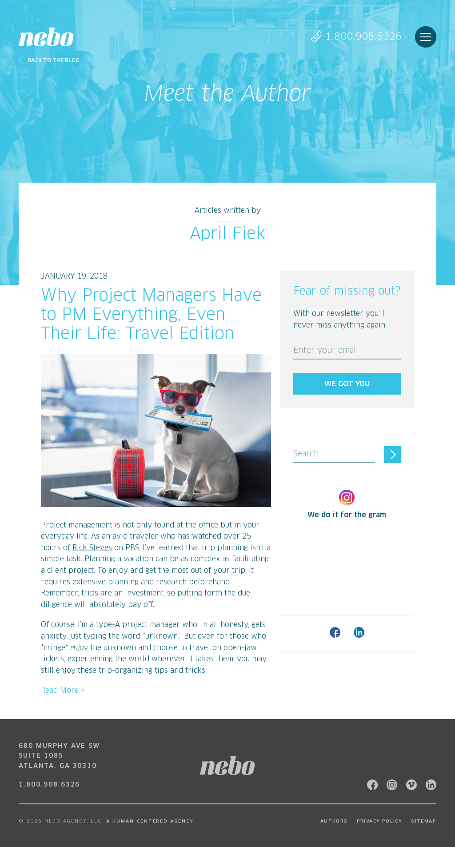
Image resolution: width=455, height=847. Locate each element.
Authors (334, 821)
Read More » (63, 690)
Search (306, 454)
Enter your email (325, 351)
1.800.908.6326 (356, 36)
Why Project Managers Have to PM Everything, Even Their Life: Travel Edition (151, 315)
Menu (425, 37)
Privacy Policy (380, 821)
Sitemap (423, 821)
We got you (347, 384)
